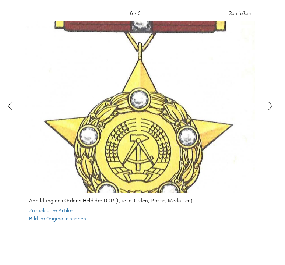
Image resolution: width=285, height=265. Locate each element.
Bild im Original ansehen (58, 219)
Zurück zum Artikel (51, 210)
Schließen (240, 13)
